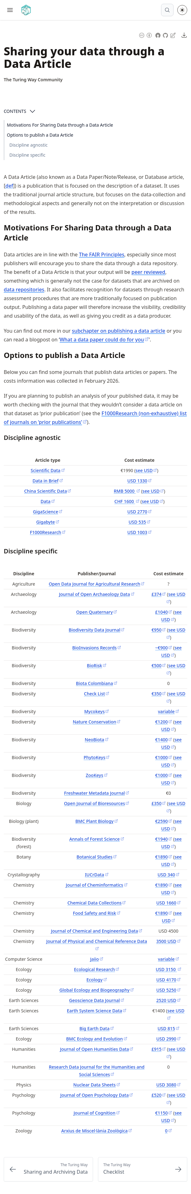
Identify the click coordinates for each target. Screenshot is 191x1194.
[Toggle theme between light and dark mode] (182, 10)
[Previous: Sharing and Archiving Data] (48, 1169)
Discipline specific (27, 155)
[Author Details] (33, 80)
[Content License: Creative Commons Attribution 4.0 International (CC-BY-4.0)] (145, 35)
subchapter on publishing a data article (118, 330)
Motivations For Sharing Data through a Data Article (60, 125)
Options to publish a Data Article (40, 135)
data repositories (24, 289)
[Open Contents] (32, 111)
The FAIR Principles (101, 254)
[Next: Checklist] (142, 1169)
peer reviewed (148, 272)
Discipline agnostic (28, 145)
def (9, 185)
